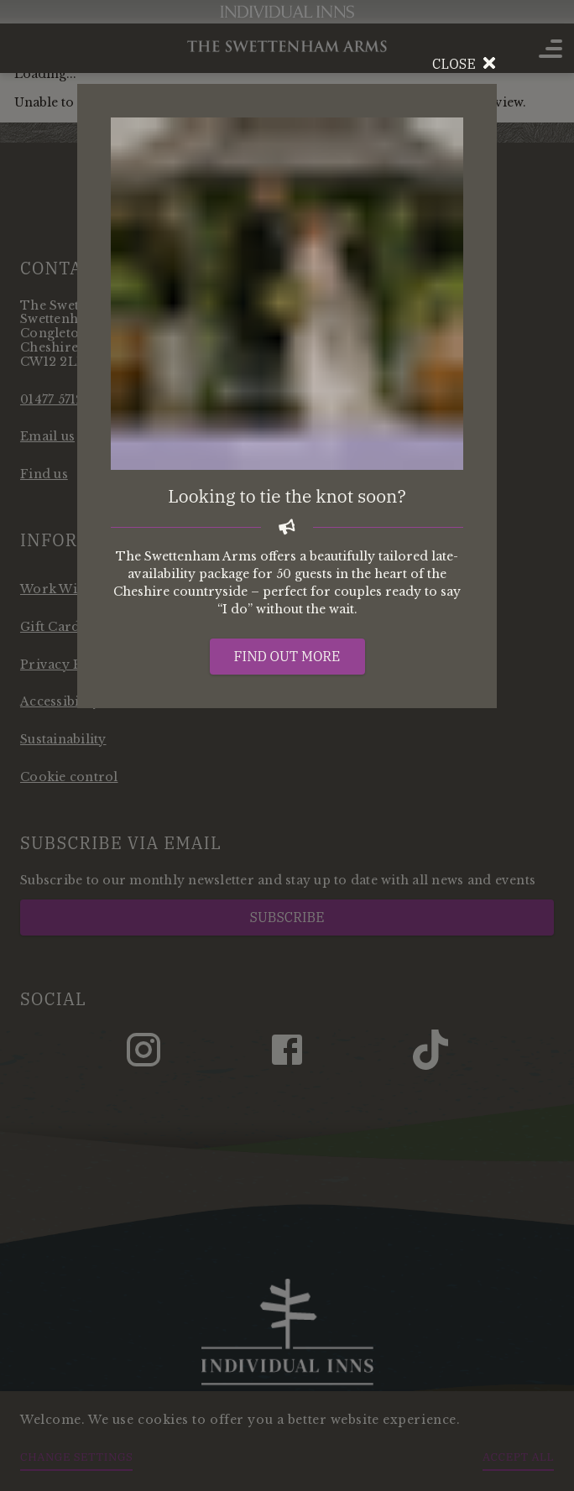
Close (464, 64)
